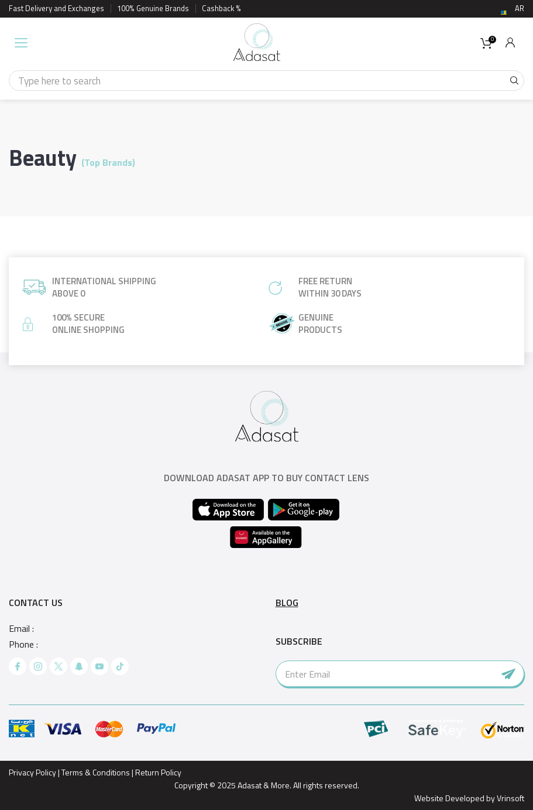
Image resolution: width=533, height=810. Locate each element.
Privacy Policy (32, 772)
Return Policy (158, 772)
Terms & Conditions (95, 772)
